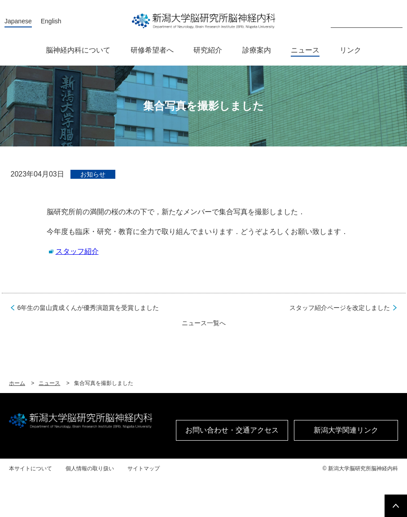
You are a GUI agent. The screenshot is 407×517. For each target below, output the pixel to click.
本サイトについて (30, 468)
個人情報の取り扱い (90, 468)
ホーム (17, 383)
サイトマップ (143, 468)
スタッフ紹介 (77, 251)
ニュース (49, 383)
